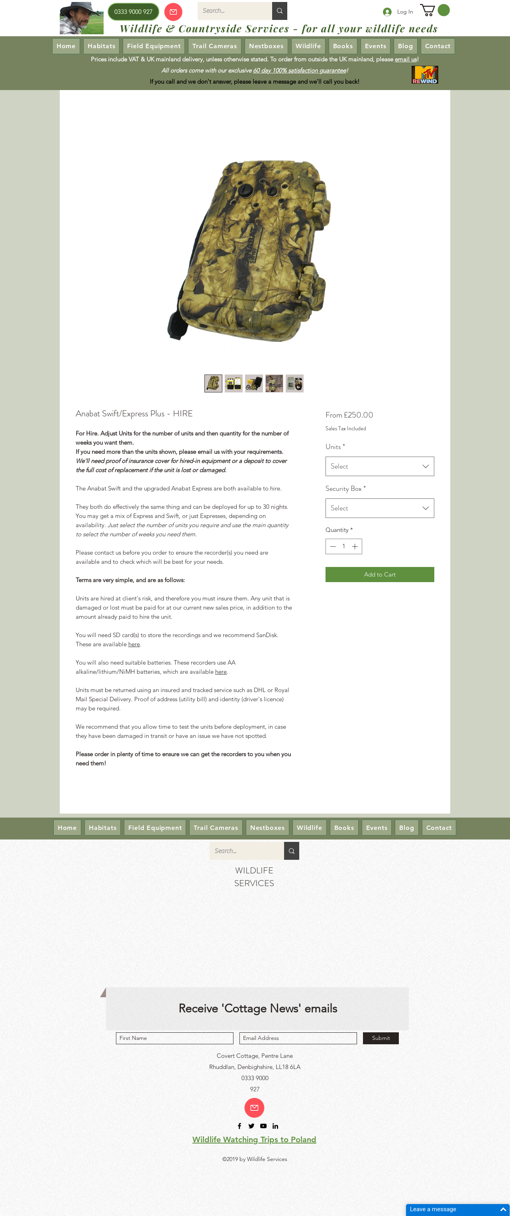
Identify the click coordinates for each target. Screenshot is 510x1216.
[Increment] (355, 546)
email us (406, 59)
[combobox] (380, 467)
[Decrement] (332, 546)
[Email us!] (254, 1108)
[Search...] (228, 11)
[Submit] (381, 1038)
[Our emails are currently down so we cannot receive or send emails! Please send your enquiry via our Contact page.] (173, 12)
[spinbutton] (343, 546)
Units (335, 446)
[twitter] (251, 1126)
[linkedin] (275, 1126)
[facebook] (239, 1126)
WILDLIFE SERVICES (254, 876)
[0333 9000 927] (133, 12)
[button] (435, 10)
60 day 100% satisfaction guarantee (299, 70)
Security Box (346, 488)
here (134, 644)
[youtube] (263, 1126)
